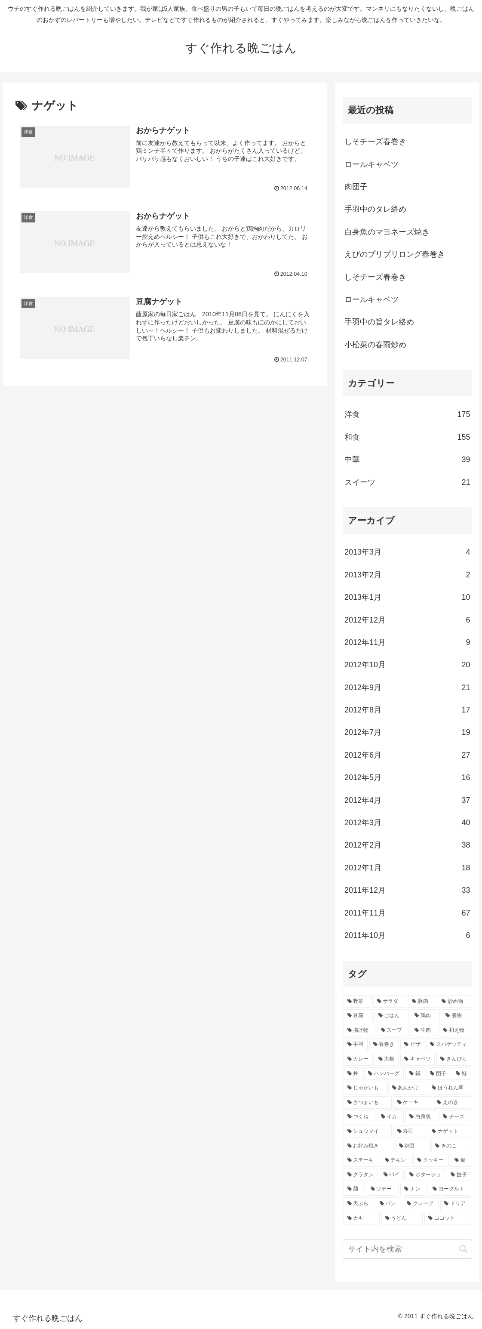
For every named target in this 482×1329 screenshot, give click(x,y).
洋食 (407, 414)
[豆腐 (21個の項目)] (358, 1015)
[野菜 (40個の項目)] (357, 1001)
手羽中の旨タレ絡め (379, 322)
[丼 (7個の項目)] (353, 1073)
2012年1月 (407, 868)
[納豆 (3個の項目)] (412, 1146)
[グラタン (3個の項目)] (361, 1175)
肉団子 (356, 186)
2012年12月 (407, 620)
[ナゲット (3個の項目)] (449, 1131)
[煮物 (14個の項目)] (456, 1015)
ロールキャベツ (371, 164)
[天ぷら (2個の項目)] (359, 1203)
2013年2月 (407, 575)
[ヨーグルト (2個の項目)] (450, 1189)
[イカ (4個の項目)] (390, 1116)
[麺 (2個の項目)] (354, 1189)
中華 (407, 459)
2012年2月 (407, 845)
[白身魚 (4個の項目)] (421, 1116)
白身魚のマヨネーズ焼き (387, 232)
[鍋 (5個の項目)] (414, 1073)
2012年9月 (407, 687)
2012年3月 (407, 822)
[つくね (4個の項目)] (359, 1116)
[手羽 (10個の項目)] (356, 1044)
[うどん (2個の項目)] (402, 1218)
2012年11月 (407, 642)
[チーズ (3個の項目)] (455, 1116)
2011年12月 (407, 890)
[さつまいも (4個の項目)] (368, 1102)
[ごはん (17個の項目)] (392, 1015)
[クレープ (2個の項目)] (421, 1203)
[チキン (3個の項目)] (396, 1160)
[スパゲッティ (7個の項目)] (448, 1044)
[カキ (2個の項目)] (362, 1218)
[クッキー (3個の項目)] (431, 1160)
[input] (407, 1249)
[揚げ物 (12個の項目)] (359, 1030)
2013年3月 (407, 552)
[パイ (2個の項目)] (392, 1175)
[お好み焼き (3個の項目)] (368, 1146)
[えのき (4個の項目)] (452, 1102)
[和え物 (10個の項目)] (455, 1030)
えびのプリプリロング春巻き (394, 254)
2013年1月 (407, 597)
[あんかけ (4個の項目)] (407, 1088)
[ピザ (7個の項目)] (412, 1044)
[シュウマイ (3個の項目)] (368, 1131)
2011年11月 (407, 913)
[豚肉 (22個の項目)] (422, 1001)
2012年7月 (407, 732)
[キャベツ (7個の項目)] (417, 1059)
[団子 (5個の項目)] (438, 1073)
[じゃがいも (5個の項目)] (365, 1088)
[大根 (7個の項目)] (387, 1059)
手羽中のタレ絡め (375, 209)
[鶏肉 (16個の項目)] (425, 1015)
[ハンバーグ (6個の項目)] (384, 1073)
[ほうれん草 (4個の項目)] (449, 1088)
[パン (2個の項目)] (388, 1203)
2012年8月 (407, 710)
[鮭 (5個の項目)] (461, 1073)
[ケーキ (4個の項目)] (412, 1102)
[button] (463, 1249)
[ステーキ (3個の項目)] (361, 1160)
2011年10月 (407, 935)
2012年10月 (407, 665)
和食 (407, 437)
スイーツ (407, 482)
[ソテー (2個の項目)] (383, 1189)
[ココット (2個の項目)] (447, 1218)
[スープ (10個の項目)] (393, 1030)
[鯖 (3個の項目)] (461, 1160)
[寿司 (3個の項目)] (409, 1131)
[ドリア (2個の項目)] (455, 1203)
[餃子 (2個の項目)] (459, 1175)
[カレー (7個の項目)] (358, 1059)
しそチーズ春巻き (375, 141)
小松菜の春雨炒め (375, 344)
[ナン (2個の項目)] (413, 1189)
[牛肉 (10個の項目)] (424, 1030)
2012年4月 (407, 800)
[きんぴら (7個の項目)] (453, 1059)
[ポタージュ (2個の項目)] (425, 1175)
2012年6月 (407, 755)
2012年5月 (407, 777)
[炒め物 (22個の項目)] (454, 1001)
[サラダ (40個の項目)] (389, 1001)
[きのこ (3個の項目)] (451, 1146)
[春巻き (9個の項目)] (384, 1044)
